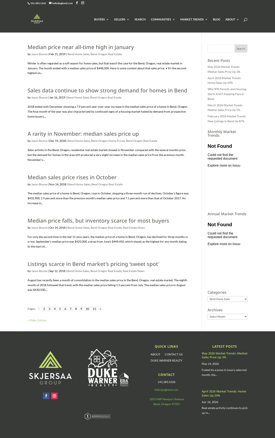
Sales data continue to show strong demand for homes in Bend (107, 90)
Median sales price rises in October (72, 177)
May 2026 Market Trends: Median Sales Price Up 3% (225, 355)
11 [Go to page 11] (94, 308)
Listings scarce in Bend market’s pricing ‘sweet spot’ (93, 264)
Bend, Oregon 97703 (167, 404)
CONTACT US (174, 354)
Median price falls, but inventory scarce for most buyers (98, 220)
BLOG (216, 19)
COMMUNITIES (161, 19)
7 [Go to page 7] (70, 308)
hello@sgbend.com (166, 389)
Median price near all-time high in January (81, 47)
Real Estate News (134, 227)
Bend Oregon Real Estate (106, 54)
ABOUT (230, 19)
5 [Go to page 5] (60, 308)
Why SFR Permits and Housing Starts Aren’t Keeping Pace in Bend (227, 94)
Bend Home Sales (78, 54)
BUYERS (99, 19)
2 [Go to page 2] (44, 308)
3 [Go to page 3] (49, 308)
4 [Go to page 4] (55, 308)
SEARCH (140, 19)
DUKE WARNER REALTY (166, 360)
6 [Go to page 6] (65, 308)
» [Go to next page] (100, 308)
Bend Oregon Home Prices (108, 140)
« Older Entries (37, 320)
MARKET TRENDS (192, 19)
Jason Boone (39, 54)
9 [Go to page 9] (81, 308)
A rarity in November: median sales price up (83, 133)
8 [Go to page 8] (76, 308)
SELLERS (119, 19)
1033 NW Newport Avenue (166, 399)
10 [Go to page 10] (87, 308)
